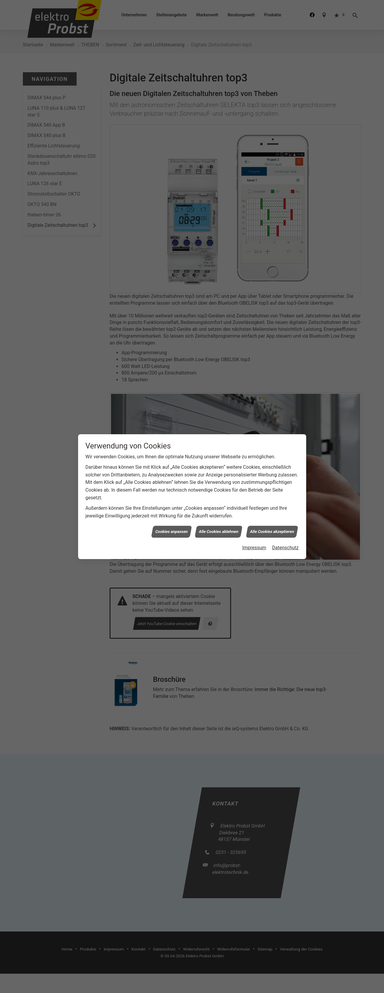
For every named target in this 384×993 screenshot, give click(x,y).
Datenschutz (285, 518)
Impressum (254, 518)
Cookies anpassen (171, 502)
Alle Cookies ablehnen (219, 502)
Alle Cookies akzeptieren (272, 502)
